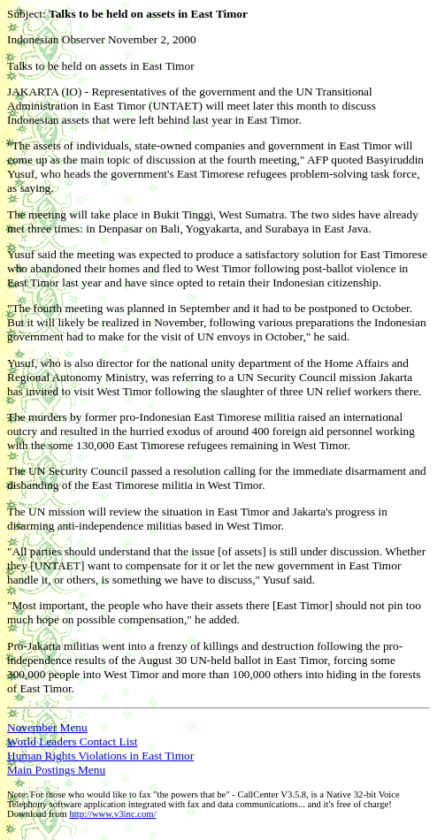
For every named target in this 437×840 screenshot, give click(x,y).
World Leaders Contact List (72, 741)
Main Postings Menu (56, 769)
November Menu (47, 727)
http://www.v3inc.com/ (112, 814)
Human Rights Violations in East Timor (100, 755)
